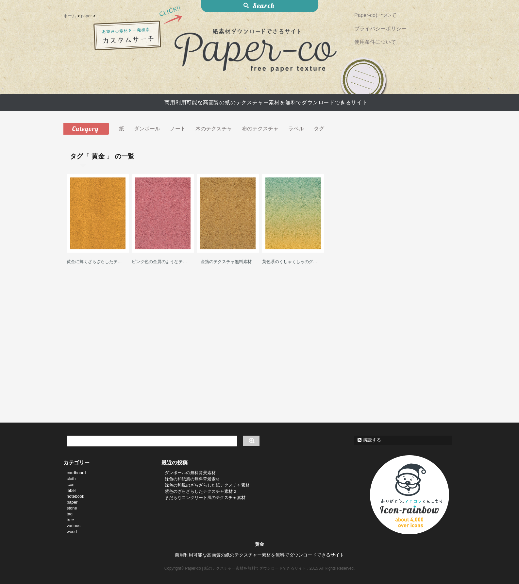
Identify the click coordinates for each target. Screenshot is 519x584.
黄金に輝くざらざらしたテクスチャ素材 (105, 261)
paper (72, 502)
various (73, 525)
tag (70, 513)
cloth (71, 478)
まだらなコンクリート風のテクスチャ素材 (205, 497)
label (71, 490)
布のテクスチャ (260, 128)
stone (72, 508)
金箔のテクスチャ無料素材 (226, 261)
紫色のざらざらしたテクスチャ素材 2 (200, 491)
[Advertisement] (226, 334)
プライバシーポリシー (380, 28)
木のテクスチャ (213, 128)
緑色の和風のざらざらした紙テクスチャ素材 (207, 485)
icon (71, 484)
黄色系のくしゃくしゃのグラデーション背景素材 (309, 261)
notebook (75, 496)
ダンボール (147, 128)
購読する (369, 439)
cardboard (76, 472)
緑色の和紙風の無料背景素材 (192, 478)
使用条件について (375, 42)
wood (72, 531)
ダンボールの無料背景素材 (190, 472)
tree (70, 519)
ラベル (296, 128)
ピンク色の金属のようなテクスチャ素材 (170, 261)
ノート (178, 128)
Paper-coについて (375, 15)
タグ (319, 128)
